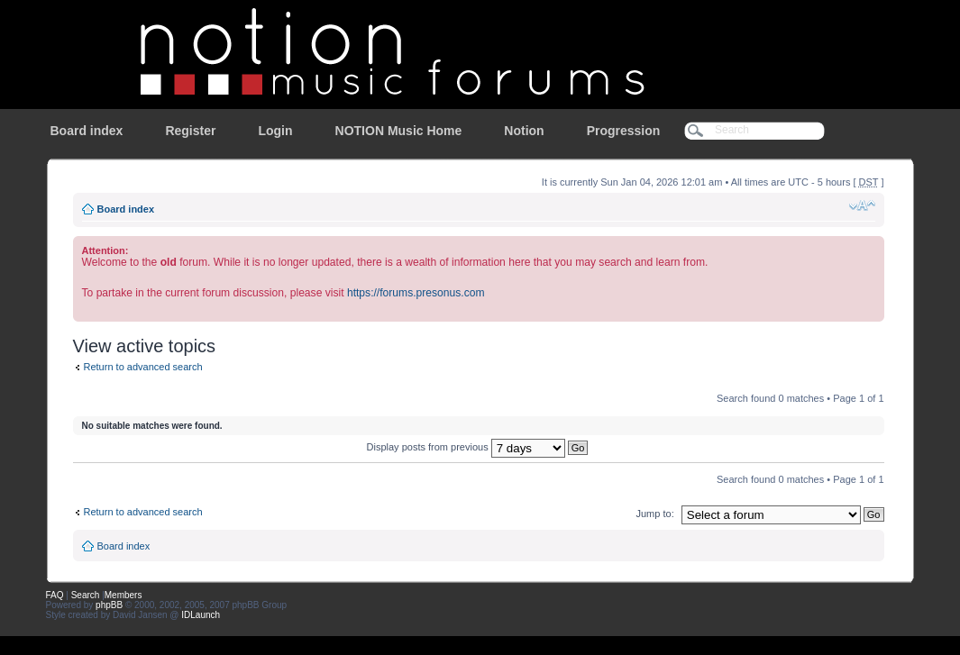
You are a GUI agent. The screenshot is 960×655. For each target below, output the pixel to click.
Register (190, 130)
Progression (624, 130)
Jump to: (655, 513)
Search (85, 595)
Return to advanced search (143, 366)
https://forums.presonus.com (416, 293)
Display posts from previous (478, 446)
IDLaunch (200, 615)
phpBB (109, 605)
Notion (524, 130)
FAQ (55, 595)
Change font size (862, 205)
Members (123, 595)
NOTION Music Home (398, 130)
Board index (86, 130)
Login (275, 130)
